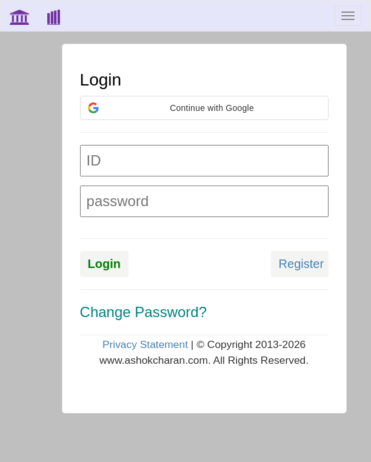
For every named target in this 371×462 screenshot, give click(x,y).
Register (301, 263)
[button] (204, 108)
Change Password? (143, 312)
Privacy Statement (145, 344)
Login (104, 263)
